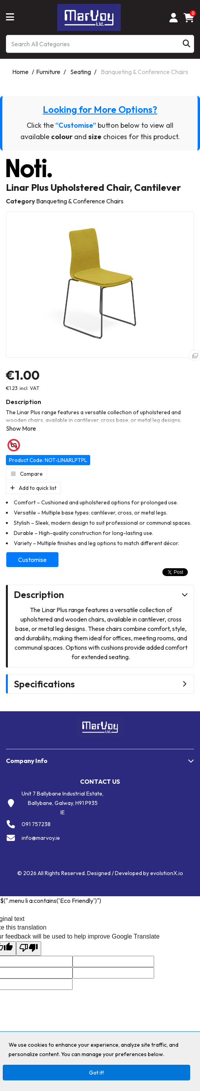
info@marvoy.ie (41, 837)
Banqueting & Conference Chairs (144, 72)
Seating (80, 72)
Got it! (96, 1072)
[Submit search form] (186, 44)
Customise (32, 560)
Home (20, 72)
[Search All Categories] (100, 44)
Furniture (48, 72)
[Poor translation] (28, 948)
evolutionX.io (166, 873)
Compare (26, 473)
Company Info (26, 761)
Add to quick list (33, 487)
